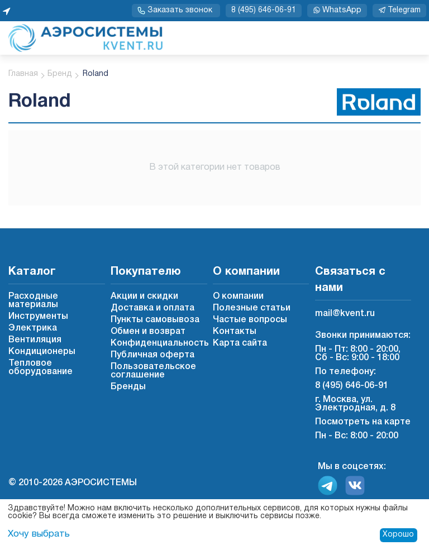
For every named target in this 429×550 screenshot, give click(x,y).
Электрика (32, 328)
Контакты (234, 332)
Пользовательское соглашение (153, 371)
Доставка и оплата (152, 308)
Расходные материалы (33, 301)
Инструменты (38, 317)
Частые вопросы (250, 320)
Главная (23, 74)
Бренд (59, 74)
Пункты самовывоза (155, 320)
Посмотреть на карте (363, 422)
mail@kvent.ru (345, 314)
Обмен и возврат (148, 332)
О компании (238, 296)
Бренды (128, 387)
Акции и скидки (144, 296)
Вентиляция (34, 340)
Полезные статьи (251, 308)
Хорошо (398, 534)
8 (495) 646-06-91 (263, 10)
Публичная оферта (152, 355)
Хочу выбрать (37, 534)
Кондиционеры (41, 352)
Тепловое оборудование (40, 368)
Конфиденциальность (160, 343)
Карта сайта (240, 343)
